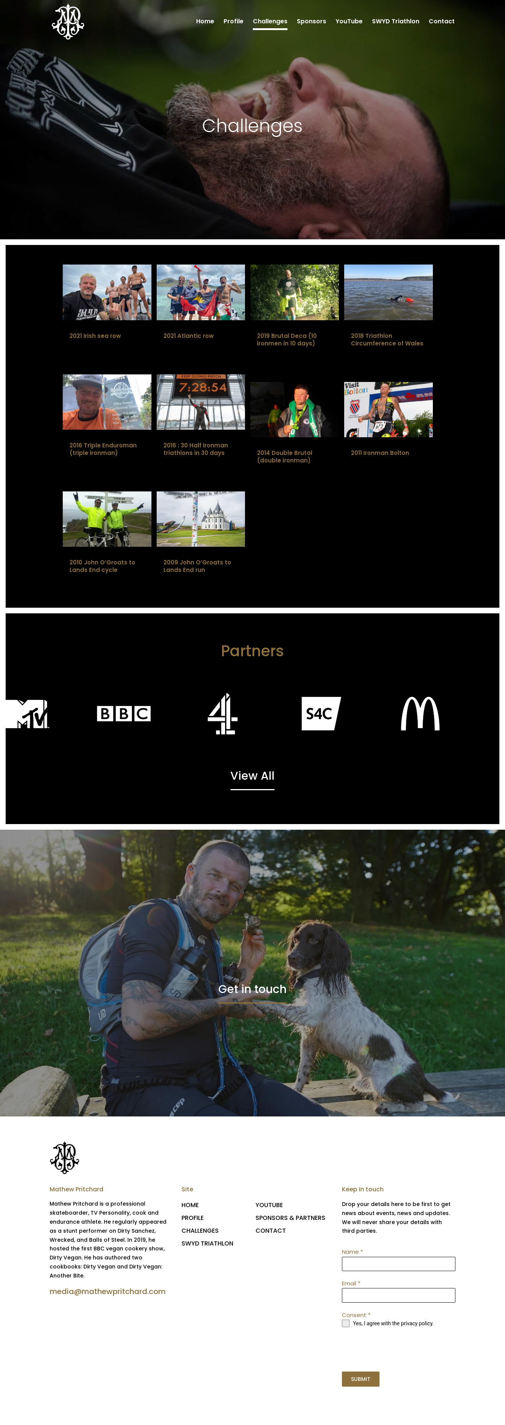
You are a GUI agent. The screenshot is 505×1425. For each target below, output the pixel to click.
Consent (356, 1316)
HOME (190, 1205)
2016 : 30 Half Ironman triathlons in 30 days (195, 450)
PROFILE (192, 1218)
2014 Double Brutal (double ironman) (284, 457)
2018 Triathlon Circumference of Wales (387, 340)
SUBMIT (360, 1380)
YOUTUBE (269, 1205)
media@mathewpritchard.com (108, 1292)
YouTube (349, 22)
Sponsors (311, 22)
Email (351, 1284)
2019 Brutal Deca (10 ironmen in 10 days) (287, 340)
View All (252, 777)
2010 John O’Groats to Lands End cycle (102, 567)
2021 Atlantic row (188, 337)
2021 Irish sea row (95, 337)
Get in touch (252, 990)
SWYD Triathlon (395, 22)
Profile (233, 22)
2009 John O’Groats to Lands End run (197, 567)
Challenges (270, 22)
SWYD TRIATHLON (207, 1244)
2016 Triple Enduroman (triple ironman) (103, 450)
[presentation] (398, 1350)
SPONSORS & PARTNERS (290, 1218)
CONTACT (271, 1231)
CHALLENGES (200, 1231)
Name (352, 1252)
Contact (442, 22)
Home (205, 22)
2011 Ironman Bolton (380, 454)
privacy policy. (417, 1324)
